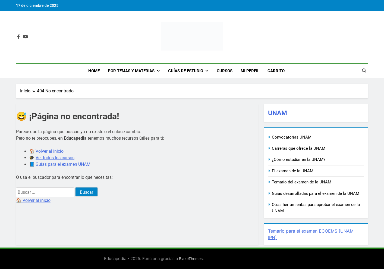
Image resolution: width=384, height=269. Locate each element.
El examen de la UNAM (292, 170)
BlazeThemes (191, 258)
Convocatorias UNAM (291, 137)
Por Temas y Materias (131, 70)
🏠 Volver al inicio (33, 200)
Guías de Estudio (185, 70)
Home (94, 70)
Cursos (224, 70)
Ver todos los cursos (55, 157)
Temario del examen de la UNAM (301, 182)
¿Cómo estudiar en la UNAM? (298, 159)
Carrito (276, 70)
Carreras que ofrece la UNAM (298, 148)
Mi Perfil (250, 70)
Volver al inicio (50, 151)
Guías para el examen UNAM (63, 164)
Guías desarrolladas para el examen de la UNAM (315, 193)
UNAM (277, 113)
